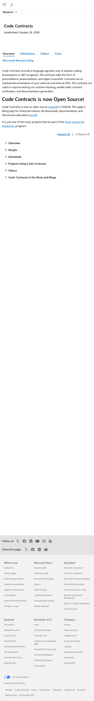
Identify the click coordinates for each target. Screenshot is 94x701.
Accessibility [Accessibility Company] (69, 657)
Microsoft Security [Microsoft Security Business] (11, 630)
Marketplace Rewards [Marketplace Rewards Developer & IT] (43, 660)
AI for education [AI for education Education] (70, 609)
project (53, 107)
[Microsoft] (47, 3)
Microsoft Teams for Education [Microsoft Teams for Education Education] (76, 578)
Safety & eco (69, 690)
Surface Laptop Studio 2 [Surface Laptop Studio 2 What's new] (14, 578)
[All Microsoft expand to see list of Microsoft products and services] (4, 5)
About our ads (11, 695)
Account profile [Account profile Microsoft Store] (40, 567)
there (33, 115)
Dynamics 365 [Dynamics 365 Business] (10, 635)
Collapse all (82, 134)
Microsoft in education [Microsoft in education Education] (73, 567)
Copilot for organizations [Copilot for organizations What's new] (14, 584)
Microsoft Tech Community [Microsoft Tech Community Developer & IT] (45, 649)
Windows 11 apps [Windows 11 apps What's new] (11, 606)
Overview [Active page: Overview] (8, 53)
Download (14, 156)
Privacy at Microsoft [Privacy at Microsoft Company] (72, 641)
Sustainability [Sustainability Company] (69, 663)
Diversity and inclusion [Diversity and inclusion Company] (73, 652)
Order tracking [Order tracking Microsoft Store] (40, 589)
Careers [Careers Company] (67, 624)
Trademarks (57, 690)
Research (8, 12)
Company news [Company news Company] (70, 635)
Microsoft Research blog (18, 60)
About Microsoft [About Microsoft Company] (70, 630)
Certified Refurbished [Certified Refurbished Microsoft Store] (43, 595)
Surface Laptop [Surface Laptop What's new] (10, 573)
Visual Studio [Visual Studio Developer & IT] (39, 665)
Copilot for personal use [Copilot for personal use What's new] (14, 589)
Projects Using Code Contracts (27, 163)
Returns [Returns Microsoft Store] (37, 584)
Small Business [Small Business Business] (10, 663)
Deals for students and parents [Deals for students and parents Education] (77, 603)
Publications (27, 53)
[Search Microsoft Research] (12, 4)
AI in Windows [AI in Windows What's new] (10, 595)
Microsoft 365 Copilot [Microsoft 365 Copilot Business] (13, 657)
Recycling (81, 690)
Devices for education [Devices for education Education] (73, 573)
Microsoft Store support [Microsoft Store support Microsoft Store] (44, 578)
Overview (14, 143)
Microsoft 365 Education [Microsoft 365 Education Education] (74, 584)
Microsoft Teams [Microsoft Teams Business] (11, 652)
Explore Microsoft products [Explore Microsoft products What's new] (15, 600)
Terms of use (44, 690)
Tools (58, 53)
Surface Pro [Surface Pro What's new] (9, 567)
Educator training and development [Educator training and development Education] (73, 596)
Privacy (34, 690)
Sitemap (8, 690)
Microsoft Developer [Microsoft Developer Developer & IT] (42, 630)
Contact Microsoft (21, 690)
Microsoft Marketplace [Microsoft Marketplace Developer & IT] (43, 654)
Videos (44, 53)
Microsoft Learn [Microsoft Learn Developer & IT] (40, 635)
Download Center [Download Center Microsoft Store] (41, 573)
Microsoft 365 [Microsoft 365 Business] (10, 641)
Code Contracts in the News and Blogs (32, 177)
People (12, 150)
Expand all (63, 134)
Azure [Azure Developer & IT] (36, 624)
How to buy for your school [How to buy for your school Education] (75, 589)
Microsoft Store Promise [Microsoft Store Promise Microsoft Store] (44, 600)
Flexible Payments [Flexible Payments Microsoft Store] (41, 606)
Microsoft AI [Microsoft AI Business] (9, 624)
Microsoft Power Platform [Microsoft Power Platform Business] (14, 646)
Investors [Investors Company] (68, 646)
